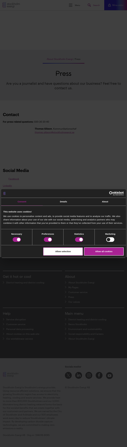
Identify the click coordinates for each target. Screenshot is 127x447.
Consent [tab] (22, 201)
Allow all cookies (103, 251)
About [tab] (105, 201)
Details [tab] (63, 201)
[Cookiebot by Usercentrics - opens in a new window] (111, 193)
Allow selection (63, 251)
